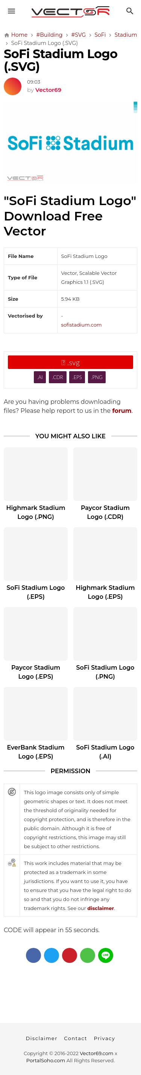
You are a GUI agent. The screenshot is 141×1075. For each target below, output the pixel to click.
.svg (70, 362)
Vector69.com (96, 1053)
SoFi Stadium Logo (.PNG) (105, 672)
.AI (40, 377)
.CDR (57, 377)
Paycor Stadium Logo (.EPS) (35, 672)
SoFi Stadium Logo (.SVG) (60, 60)
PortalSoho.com (45, 1060)
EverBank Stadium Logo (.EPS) (35, 752)
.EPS (77, 377)
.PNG (97, 377)
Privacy (104, 1038)
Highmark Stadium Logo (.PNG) (35, 512)
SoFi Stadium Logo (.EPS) (36, 592)
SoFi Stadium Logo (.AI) (105, 752)
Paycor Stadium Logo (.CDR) (105, 512)
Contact (75, 1038)
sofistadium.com (81, 325)
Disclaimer (42, 1038)
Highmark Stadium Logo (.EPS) (105, 592)
